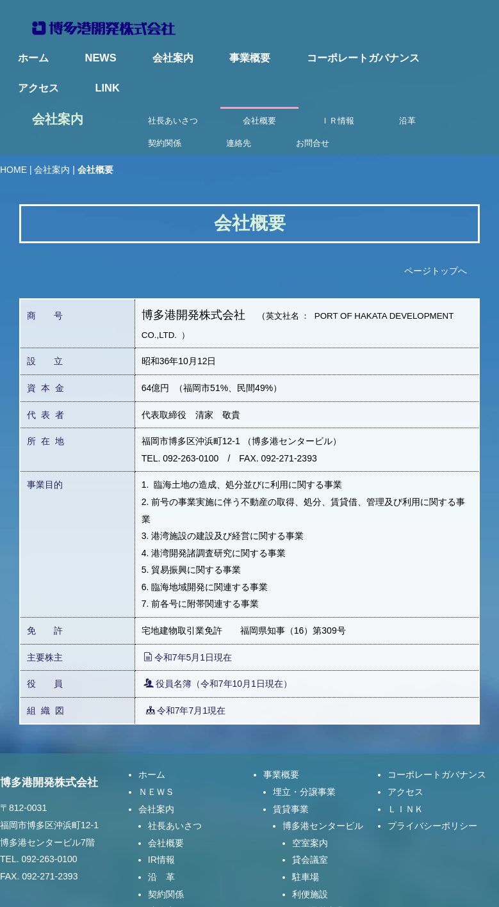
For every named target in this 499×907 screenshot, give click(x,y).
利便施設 (310, 842)
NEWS (101, 57)
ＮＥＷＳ (156, 740)
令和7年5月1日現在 (187, 605)
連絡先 (161, 860)
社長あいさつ (175, 774)
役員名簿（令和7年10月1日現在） (217, 632)
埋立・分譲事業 (304, 740)
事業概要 (249, 57)
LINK (107, 87)
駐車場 (305, 825)
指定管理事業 (300, 876)
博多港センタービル (322, 774)
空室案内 (310, 791)
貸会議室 (310, 808)
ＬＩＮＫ (405, 757)
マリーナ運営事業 (309, 860)
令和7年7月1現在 (185, 659)
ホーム (33, 57)
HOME (13, 118)
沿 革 (161, 825)
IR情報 (161, 808)
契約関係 (166, 842)
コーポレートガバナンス (363, 57)
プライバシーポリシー (432, 774)
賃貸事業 (291, 757)
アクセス (38, 87)
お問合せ (166, 876)
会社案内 (172, 57)
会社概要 (166, 791)
